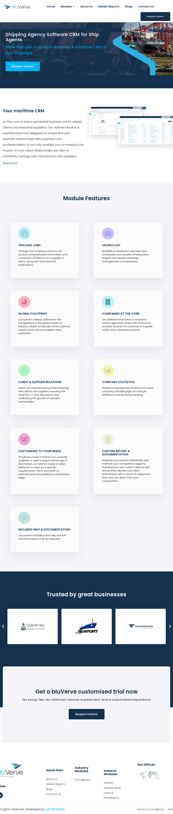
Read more (10, 163)
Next (170, 626)
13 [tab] (135, 646)
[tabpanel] (33, 626)
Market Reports (109, 6)
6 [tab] (77, 646)
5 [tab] (69, 646)
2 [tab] (45, 646)
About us (52, 801)
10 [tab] (110, 646)
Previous (3, 626)
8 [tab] (94, 646)
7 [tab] (86, 646)
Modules (68, 6)
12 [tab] (126, 646)
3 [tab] (53, 646)
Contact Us (146, 6)
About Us (86, 6)
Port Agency (83, 793)
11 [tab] (118, 646)
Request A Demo (155, 16)
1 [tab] (37, 646)
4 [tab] (61, 646)
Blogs (129, 6)
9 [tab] (102, 646)
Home (51, 6)
